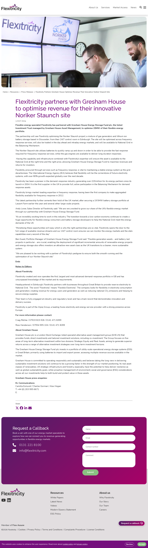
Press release (27, 92)
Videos (53, 505)
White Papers (56, 497)
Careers (103, 509)
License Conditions (95, 529)
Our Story (104, 501)
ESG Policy (55, 513)
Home (5, 92)
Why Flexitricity (106, 497)
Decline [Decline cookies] (129, 544)
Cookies (22, 529)
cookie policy (68, 544)
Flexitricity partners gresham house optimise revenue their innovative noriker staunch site (72, 92)
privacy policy (82, 544)
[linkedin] (25, 408)
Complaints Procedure (74, 529)
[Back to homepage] (12, 8)
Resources (14, 92)
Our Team (104, 505)
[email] (30, 408)
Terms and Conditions (52, 529)
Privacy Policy (33, 529)
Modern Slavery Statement (63, 509)
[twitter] (17, 408)
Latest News (56, 501)
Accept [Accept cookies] (142, 544)
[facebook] (21, 408)
